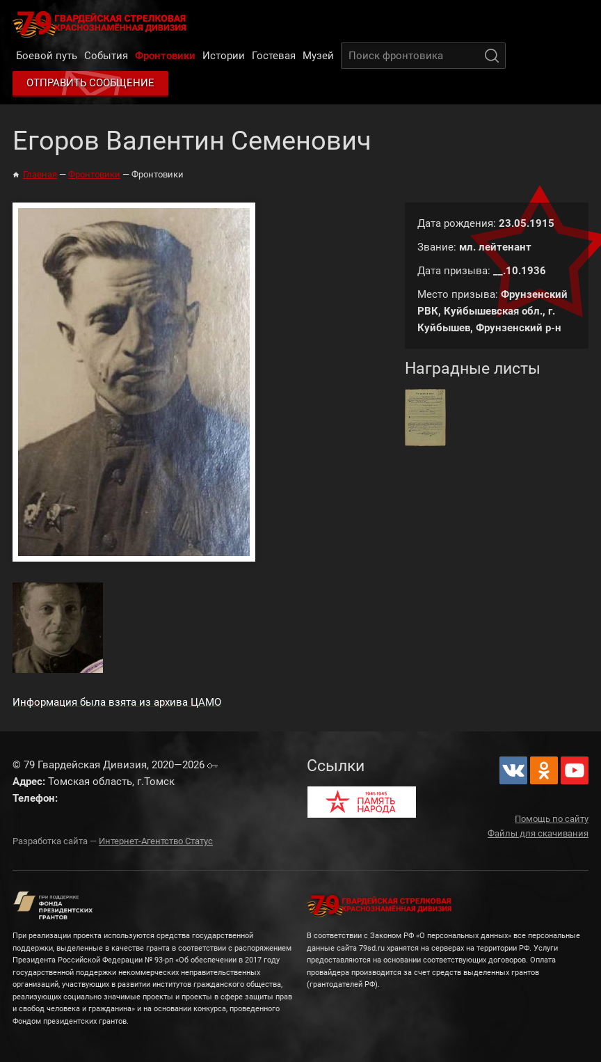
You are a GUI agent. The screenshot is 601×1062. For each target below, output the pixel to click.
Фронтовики (165, 55)
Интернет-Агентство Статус (156, 841)
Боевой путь (46, 55)
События (106, 55)
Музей (318, 55)
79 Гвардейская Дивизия (102, 23)
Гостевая (274, 55)
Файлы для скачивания (538, 833)
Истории (223, 55)
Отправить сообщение (90, 83)
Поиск (492, 56)
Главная (40, 174)
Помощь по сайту (551, 819)
